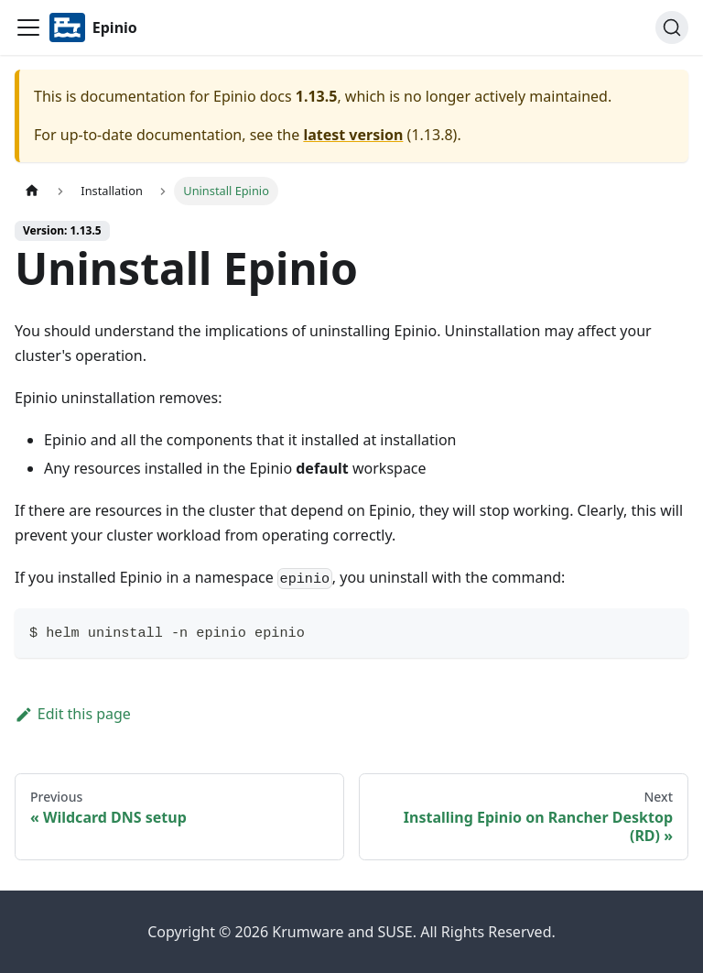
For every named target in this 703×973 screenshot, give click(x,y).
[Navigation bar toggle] (28, 27)
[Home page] (32, 191)
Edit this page (73, 714)
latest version (353, 135)
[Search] (671, 27)
